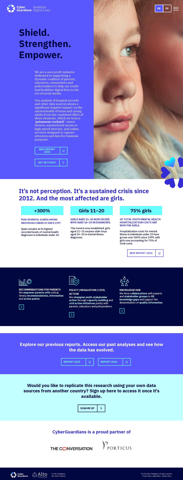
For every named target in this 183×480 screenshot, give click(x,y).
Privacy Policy (146, 476)
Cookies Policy (166, 476)
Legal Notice (156, 476)
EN (158, 8)
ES (167, 8)
